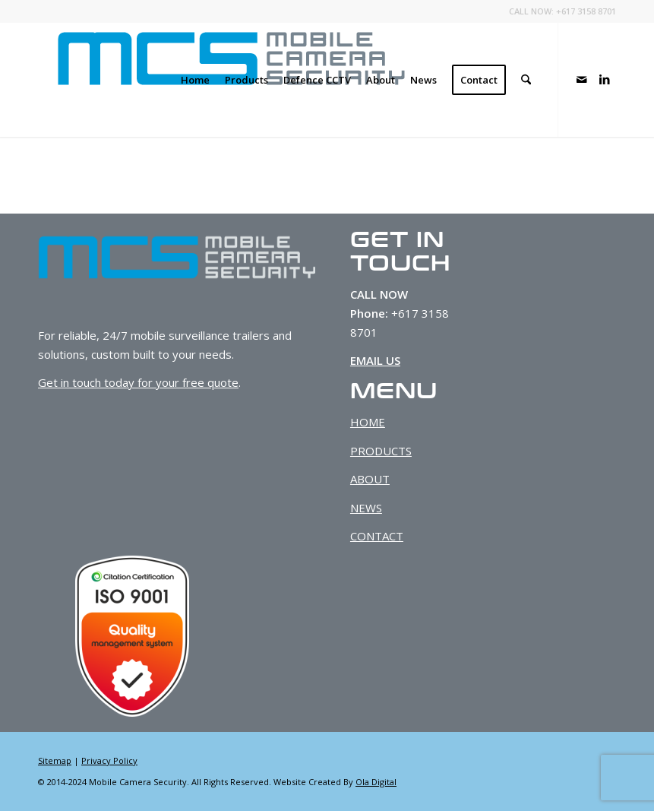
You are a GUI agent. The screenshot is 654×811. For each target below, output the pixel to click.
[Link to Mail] (581, 79)
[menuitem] (195, 80)
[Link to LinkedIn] (604, 79)
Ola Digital (376, 781)
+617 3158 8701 (586, 11)
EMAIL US (375, 360)
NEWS (366, 507)
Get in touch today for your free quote (138, 382)
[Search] (526, 80)
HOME (367, 421)
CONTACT (376, 535)
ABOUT (370, 478)
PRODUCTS (381, 450)
